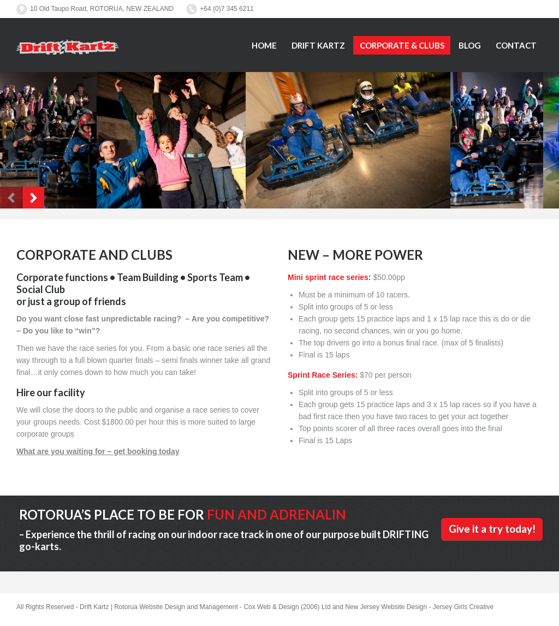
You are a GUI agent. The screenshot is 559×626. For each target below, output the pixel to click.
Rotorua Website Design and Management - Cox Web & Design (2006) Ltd (222, 607)
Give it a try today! (492, 528)
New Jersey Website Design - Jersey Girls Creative (419, 607)
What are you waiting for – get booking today (98, 451)
